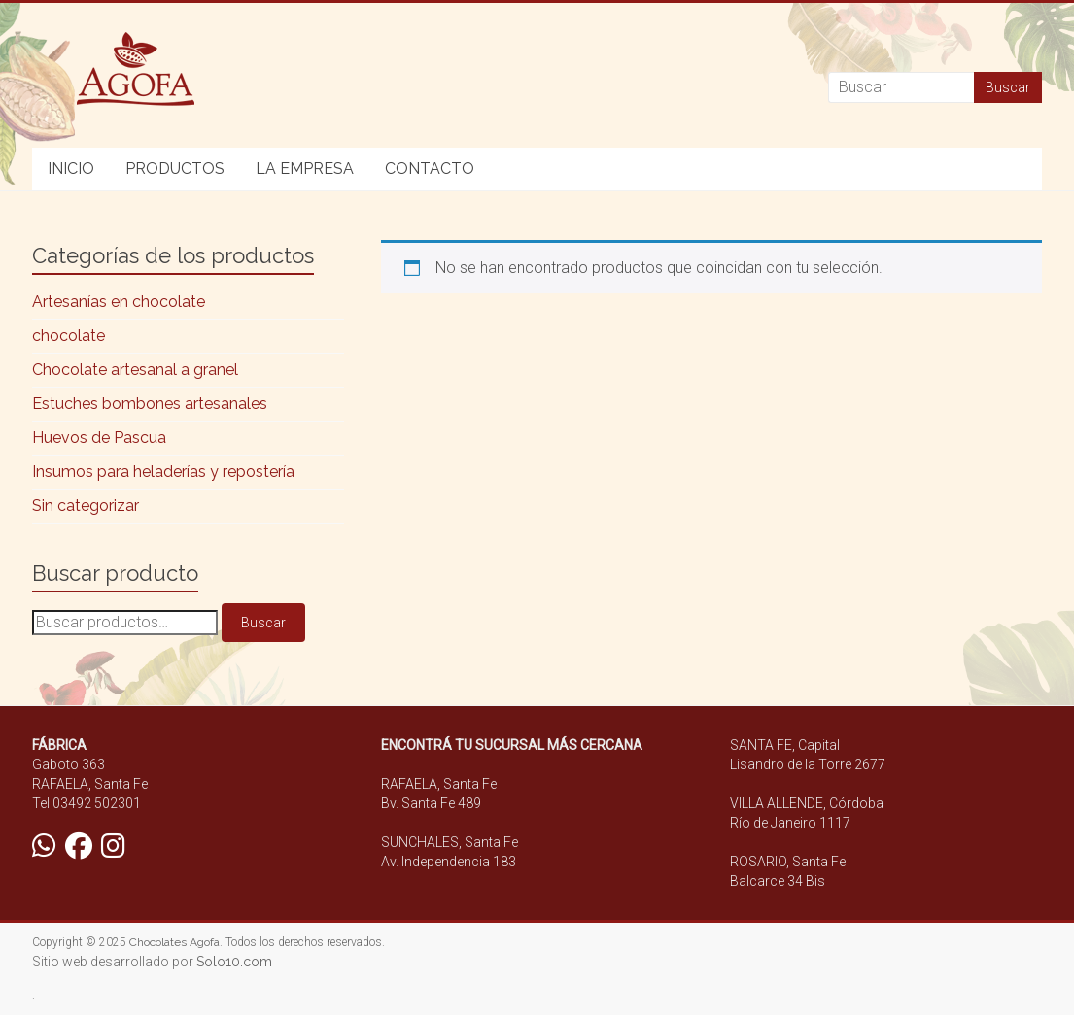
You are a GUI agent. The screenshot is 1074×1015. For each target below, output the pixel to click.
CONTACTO (429, 168)
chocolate (68, 335)
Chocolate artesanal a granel (135, 369)
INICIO (71, 168)
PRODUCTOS (175, 168)
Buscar (263, 622)
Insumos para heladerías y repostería (163, 471)
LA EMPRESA (305, 168)
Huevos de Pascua (99, 437)
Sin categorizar (85, 505)
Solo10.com (234, 961)
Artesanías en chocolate (118, 301)
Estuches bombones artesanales (149, 403)
